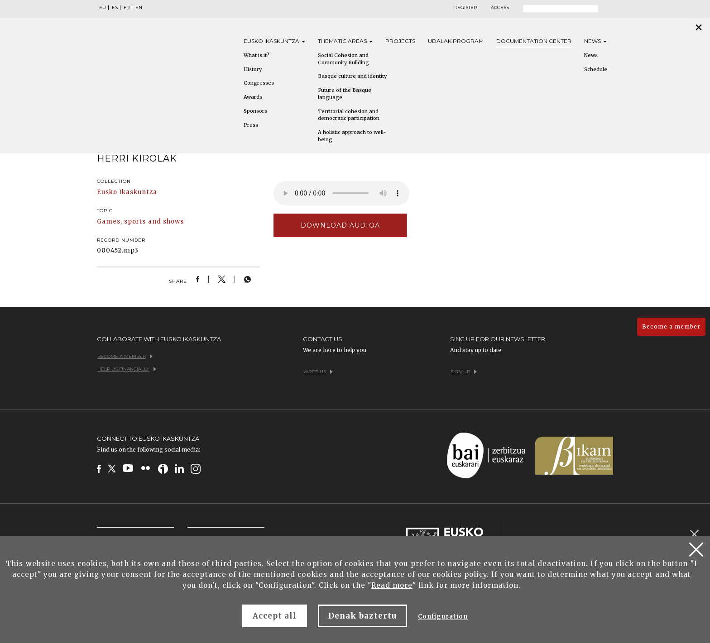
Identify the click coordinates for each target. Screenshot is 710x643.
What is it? (256, 55)
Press (251, 125)
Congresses (259, 83)
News (595, 41)
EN (138, 7)
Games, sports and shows (140, 221)
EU (102, 7)
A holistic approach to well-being (352, 136)
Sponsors (255, 111)
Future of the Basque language (344, 93)
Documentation (533, 41)
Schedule (595, 69)
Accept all (275, 616)
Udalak (456, 41)
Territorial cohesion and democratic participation (348, 115)
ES (115, 7)
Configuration (443, 616)
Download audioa (340, 225)
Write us (318, 372)
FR (127, 7)
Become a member (671, 326)
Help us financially (126, 369)
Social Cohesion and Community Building (343, 59)
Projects (400, 41)
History (253, 69)
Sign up (464, 372)
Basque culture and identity (352, 76)
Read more (392, 585)
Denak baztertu (362, 616)
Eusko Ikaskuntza (127, 192)
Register (465, 7)
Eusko (274, 41)
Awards (253, 97)
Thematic (345, 41)
